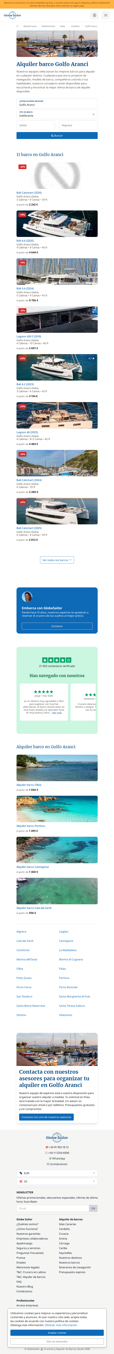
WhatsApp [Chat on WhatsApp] (57, 1158)
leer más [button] (57, 712)
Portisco (64, 978)
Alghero (21, 931)
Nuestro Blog (24, 1286)
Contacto (57, 626)
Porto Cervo (24, 987)
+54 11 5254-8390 (57, 1153)
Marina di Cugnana (71, 959)
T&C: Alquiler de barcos (31, 1277)
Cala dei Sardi (24, 941)
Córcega (64, 1243)
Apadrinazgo (24, 1243)
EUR (57, 1173)
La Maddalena (68, 950)
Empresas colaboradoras (32, 1238)
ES (57, 1181)
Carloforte (22, 950)
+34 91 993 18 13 (57, 1147)
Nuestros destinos (70, 1258)
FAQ (19, 1282)
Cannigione (66, 941)
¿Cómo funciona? (27, 1229)
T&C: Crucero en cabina (31, 1272)
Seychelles (65, 1253)
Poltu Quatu (24, 978)
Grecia (63, 1238)
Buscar (57, 135)
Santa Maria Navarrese (30, 1006)
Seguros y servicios (28, 1248)
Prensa (20, 1258)
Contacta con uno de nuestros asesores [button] (46, 1117)
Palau (62, 968)
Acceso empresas (27, 1305)
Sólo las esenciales (57, 1341)
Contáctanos (24, 1291)
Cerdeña (64, 1229)
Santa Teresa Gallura (72, 1006)
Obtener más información (61, 1325)
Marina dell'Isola (26, 959)
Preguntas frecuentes (30, 1253)
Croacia (63, 1234)
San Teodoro (24, 996)
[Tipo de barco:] (57, 114)
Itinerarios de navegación (75, 1267)
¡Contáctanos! (57, 1164)
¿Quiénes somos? (27, 1224)
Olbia (19, 968)
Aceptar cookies (57, 1332)
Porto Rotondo (68, 987)
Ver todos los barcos (57, 560)
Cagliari (63, 931)
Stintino (21, 1015)
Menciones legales (28, 1267)
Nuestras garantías (28, 1234)
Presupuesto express (72, 1272)
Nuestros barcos (69, 1262)
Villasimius (65, 1015)
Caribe (63, 1248)
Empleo (21, 1262)
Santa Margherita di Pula (74, 996)
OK (93, 1208)
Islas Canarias (67, 1224)
